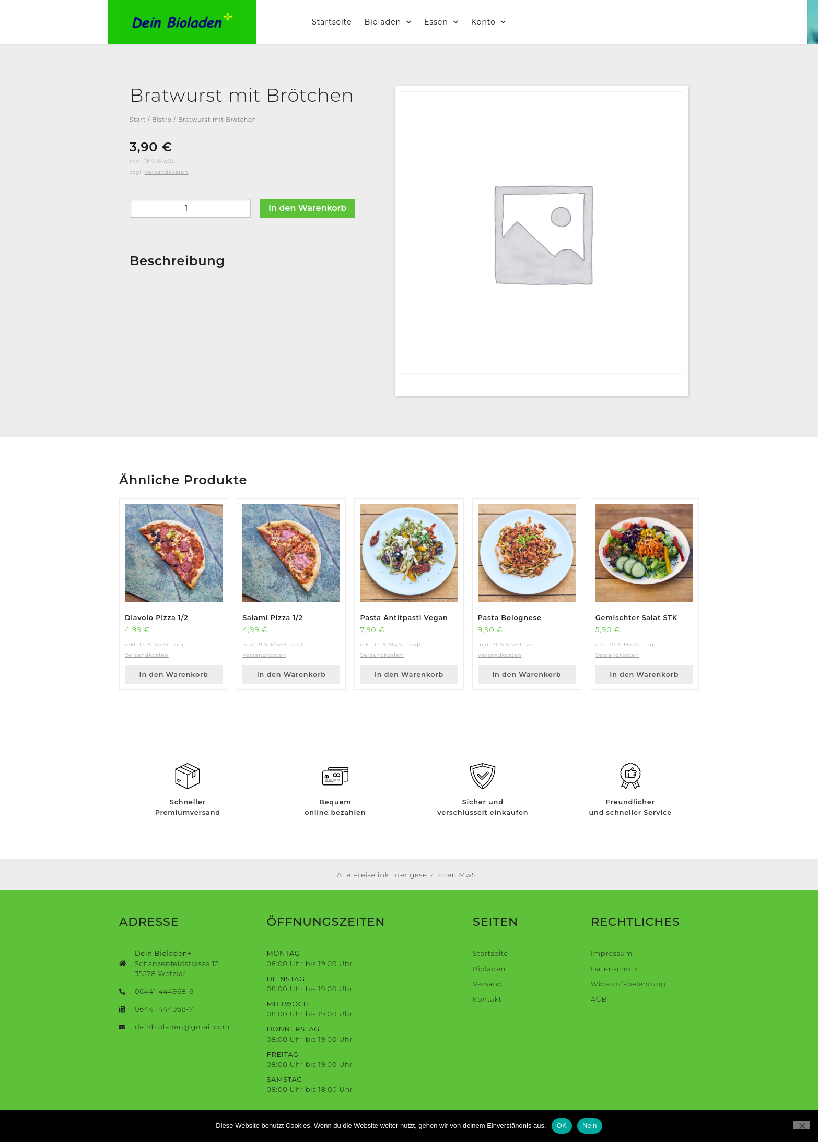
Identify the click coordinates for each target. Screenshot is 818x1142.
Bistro (162, 119)
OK (562, 1125)
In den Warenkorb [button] (173, 675)
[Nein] (801, 1125)
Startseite (337, 22)
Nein (589, 1125)
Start (138, 119)
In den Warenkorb (307, 208)
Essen (447, 22)
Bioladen (393, 22)
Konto (493, 22)
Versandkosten (167, 172)
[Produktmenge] (190, 208)
